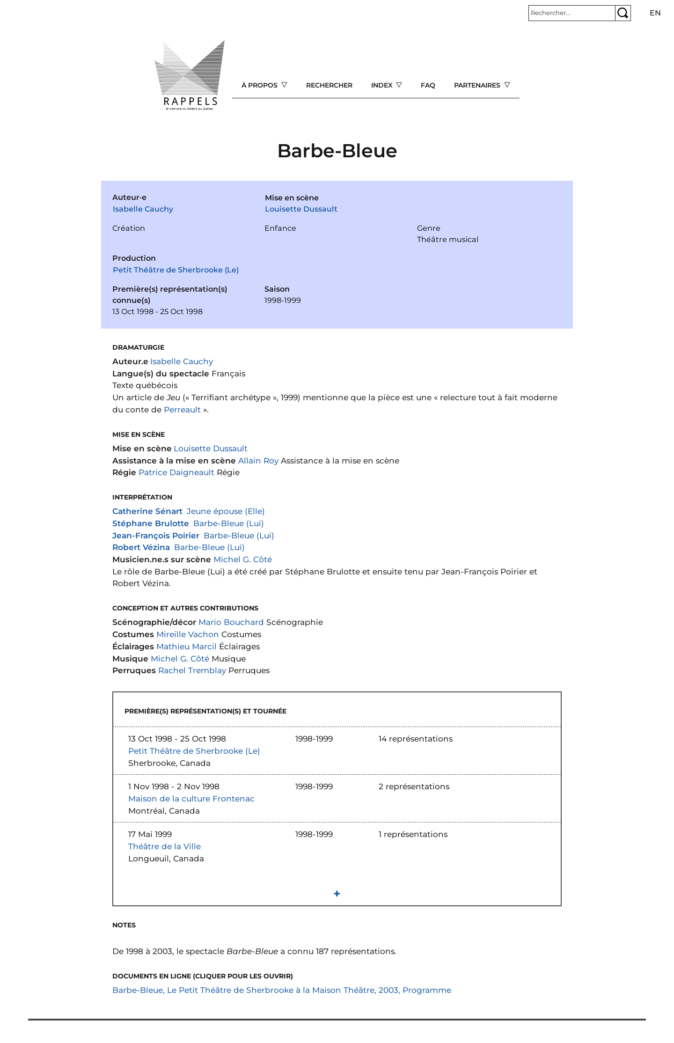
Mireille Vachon (187, 634)
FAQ (428, 85)
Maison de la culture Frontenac (191, 798)
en (655, 12)
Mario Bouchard (231, 622)
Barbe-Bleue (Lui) (228, 523)
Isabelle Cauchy (143, 209)
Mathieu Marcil (186, 646)
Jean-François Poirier (155, 535)
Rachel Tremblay (192, 670)
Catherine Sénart (147, 511)
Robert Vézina (141, 547)
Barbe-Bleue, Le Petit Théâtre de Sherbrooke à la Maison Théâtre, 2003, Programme (281, 990)
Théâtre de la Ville (164, 846)
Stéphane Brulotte (150, 523)
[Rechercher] (571, 13)
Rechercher (329, 85)
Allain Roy (258, 460)
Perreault (182, 409)
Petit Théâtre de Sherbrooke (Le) (176, 269)
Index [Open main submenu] (383, 85)
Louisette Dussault (301, 209)
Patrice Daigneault (176, 472)
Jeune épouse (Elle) (226, 511)
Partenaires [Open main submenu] (478, 85)
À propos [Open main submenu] (260, 85)
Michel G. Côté (242, 559)
